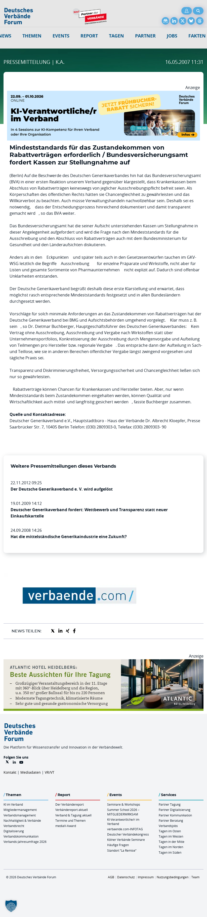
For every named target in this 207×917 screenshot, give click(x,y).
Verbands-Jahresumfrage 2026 (25, 842)
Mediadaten (30, 772)
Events (61, 36)
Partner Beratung (171, 820)
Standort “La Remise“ (121, 850)
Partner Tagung (170, 804)
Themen (32, 36)
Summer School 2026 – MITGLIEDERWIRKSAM (123, 812)
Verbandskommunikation (21, 836)
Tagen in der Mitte (171, 842)
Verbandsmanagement (20, 815)
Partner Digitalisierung (174, 810)
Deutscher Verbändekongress (128, 834)
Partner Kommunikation (175, 815)
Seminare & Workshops (123, 804)
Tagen (116, 36)
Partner (145, 36)
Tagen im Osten (170, 831)
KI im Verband (13, 804)
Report (89, 36)
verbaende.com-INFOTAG (125, 829)
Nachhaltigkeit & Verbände (22, 820)
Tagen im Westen (171, 836)
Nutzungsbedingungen (172, 877)
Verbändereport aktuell (71, 810)
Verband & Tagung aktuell (73, 815)
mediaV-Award (65, 826)
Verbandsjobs (168, 826)
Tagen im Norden (171, 847)
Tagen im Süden (170, 852)
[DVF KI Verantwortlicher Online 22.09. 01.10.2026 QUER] (103, 94)
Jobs (172, 36)
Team (195, 877)
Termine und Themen (70, 820)
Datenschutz (126, 877)
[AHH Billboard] (103, 662)
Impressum (146, 877)
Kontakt (10, 772)
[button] (11, 906)
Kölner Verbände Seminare (126, 840)
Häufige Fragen (118, 845)
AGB (111, 877)
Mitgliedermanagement (20, 810)
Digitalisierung (14, 831)
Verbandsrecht (14, 826)
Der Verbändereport (69, 804)
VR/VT (49, 772)
